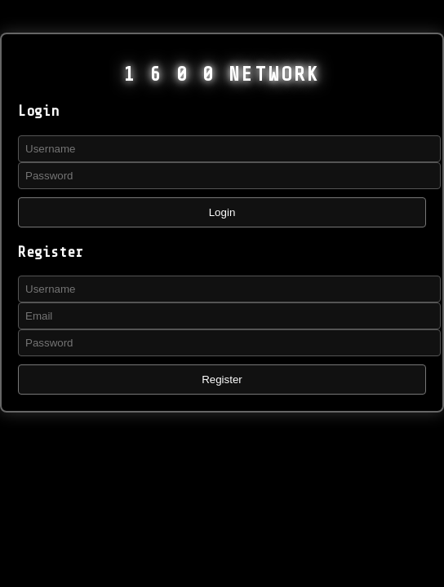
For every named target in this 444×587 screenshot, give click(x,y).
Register (222, 379)
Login (222, 212)
